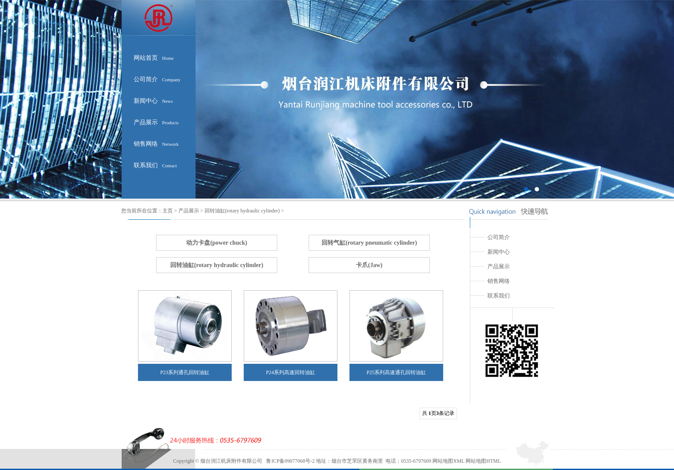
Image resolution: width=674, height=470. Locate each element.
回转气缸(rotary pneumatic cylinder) (369, 243)
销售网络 (156, 144)
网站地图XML (448, 461)
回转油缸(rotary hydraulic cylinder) (242, 211)
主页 (167, 211)
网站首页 (154, 58)
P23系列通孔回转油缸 (185, 372)
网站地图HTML (482, 461)
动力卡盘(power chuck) (216, 243)
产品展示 (156, 122)
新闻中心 (153, 101)
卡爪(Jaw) (369, 265)
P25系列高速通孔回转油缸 (396, 372)
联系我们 (155, 165)
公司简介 (157, 79)
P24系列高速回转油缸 (291, 372)
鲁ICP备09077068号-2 (290, 461)
